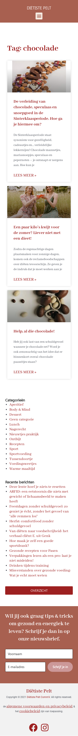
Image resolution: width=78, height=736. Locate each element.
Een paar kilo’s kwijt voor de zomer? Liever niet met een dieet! (37, 233)
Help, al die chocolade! (34, 331)
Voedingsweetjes (22, 463)
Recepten (17, 444)
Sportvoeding (20, 454)
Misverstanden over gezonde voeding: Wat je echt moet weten (40, 573)
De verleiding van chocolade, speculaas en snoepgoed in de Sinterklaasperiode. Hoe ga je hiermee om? (38, 113)
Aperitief (16, 404)
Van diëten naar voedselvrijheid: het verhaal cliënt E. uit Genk (38, 533)
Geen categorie (21, 419)
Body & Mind (19, 409)
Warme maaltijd (22, 468)
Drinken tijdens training (29, 565)
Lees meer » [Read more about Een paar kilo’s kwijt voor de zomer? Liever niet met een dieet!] (25, 279)
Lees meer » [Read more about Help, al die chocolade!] (25, 372)
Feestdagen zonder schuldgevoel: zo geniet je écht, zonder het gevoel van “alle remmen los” (39, 511)
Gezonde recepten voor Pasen (33, 550)
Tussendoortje (21, 459)
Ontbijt (15, 439)
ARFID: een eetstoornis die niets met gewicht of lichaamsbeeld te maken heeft (38, 496)
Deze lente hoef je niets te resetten (37, 486)
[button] (39, 16)
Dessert (15, 414)
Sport (13, 449)
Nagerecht (17, 429)
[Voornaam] (39, 654)
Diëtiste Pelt (39, 691)
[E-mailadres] (25, 667)
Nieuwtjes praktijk (24, 434)
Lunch (14, 424)
